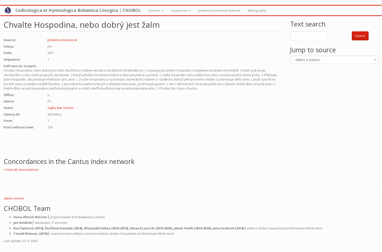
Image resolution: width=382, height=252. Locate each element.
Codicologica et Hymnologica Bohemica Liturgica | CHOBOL (78, 10)
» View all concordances (21, 169)
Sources (155, 10)
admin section (14, 198)
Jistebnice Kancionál (62, 40)
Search (360, 36)
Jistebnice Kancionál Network (219, 10)
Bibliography (257, 10)
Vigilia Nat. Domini (61, 108)
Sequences (181, 10)
